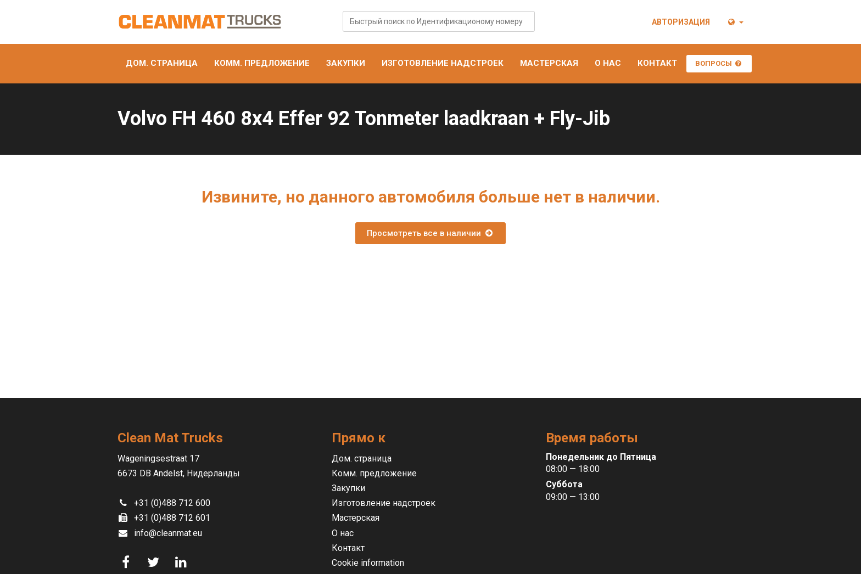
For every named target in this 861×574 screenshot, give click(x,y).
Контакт (657, 63)
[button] (735, 22)
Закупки (345, 63)
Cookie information (368, 563)
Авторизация (681, 22)
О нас (608, 63)
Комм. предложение (262, 63)
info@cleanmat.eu (168, 533)
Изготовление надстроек (443, 63)
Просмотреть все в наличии (430, 233)
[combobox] (439, 21)
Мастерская (549, 63)
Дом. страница (162, 63)
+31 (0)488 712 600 (172, 503)
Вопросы (719, 63)
